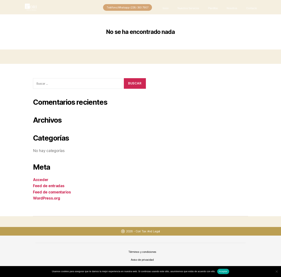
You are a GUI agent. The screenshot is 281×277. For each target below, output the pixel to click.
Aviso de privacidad (142, 259)
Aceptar (223, 271)
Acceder (40, 179)
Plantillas (213, 8)
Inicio (165, 8)
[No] (276, 271)
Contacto (251, 8)
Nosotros (232, 8)
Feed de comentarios (52, 192)
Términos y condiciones (142, 252)
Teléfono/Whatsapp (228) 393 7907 (127, 7)
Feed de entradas (49, 186)
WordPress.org (46, 198)
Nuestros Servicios (188, 8)
